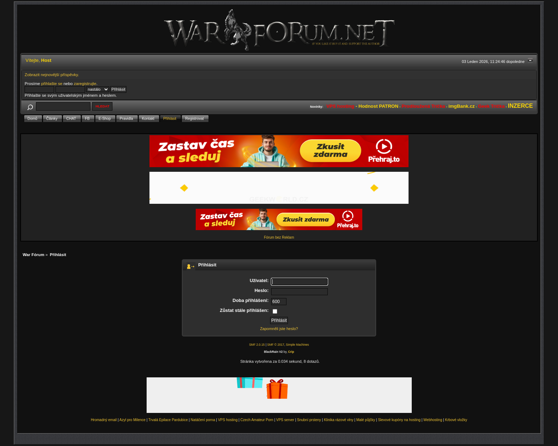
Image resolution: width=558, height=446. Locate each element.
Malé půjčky (365, 420)
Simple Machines (297, 344)
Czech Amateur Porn (257, 420)
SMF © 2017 (275, 344)
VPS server (285, 420)
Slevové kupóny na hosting (399, 420)
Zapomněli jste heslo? (279, 328)
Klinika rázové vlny (338, 420)
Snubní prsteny (309, 420)
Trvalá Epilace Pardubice (168, 420)
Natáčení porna (203, 420)
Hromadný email (104, 420)
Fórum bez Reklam (279, 237)
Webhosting (432, 420)
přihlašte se (51, 83)
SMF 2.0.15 (257, 344)
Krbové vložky (456, 420)
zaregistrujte (85, 83)
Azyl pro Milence (133, 420)
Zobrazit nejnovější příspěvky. (52, 74)
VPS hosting (227, 420)
